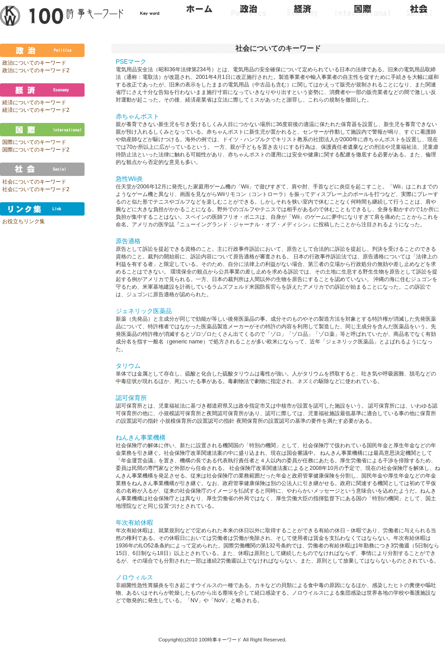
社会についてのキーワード (34, 182)
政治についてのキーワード (34, 63)
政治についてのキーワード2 (35, 70)
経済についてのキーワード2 (35, 110)
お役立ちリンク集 (23, 221)
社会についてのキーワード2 (35, 189)
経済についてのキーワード (34, 102)
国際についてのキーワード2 (35, 150)
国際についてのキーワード (34, 142)
